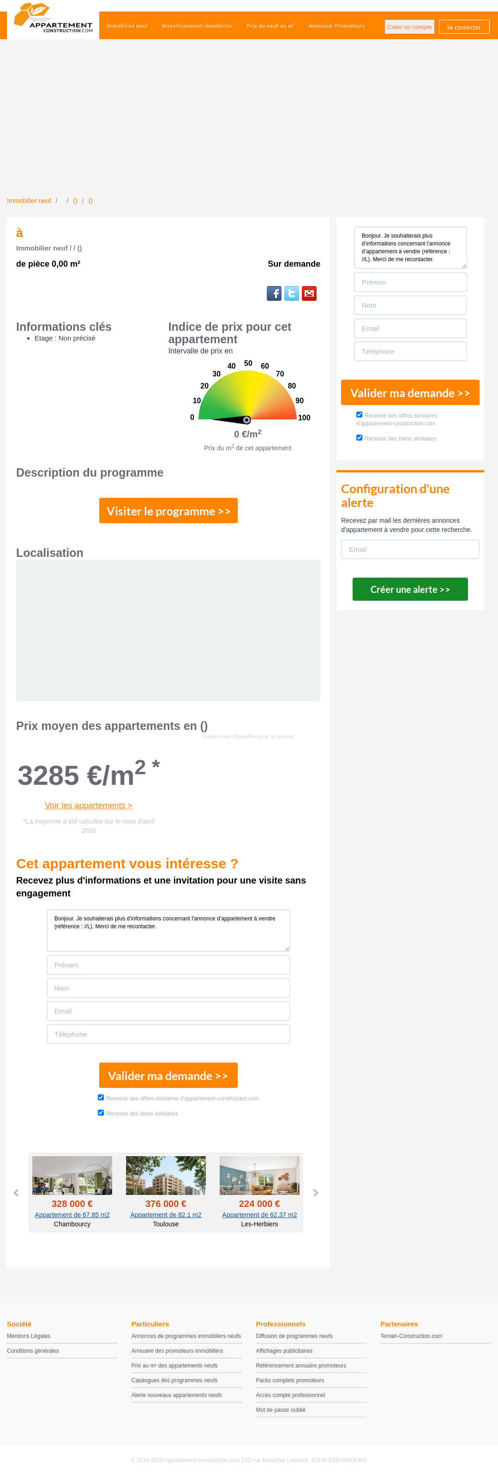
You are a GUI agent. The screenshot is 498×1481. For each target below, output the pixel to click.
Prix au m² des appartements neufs (175, 1365)
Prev (16, 1192)
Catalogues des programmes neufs (175, 1380)
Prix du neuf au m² (270, 26)
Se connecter (464, 27)
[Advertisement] (249, 126)
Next (315, 1192)
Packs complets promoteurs (290, 1380)
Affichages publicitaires (284, 1351)
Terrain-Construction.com (411, 1336)
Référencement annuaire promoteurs (301, 1365)
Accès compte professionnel (290, 1395)
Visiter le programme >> (169, 511)
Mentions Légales (28, 1336)
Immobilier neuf (127, 26)
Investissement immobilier (197, 26)
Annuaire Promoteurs (337, 26)
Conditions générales (33, 1351)
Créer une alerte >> (410, 589)
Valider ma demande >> (168, 1075)
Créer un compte (409, 27)
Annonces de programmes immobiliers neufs (186, 1336)
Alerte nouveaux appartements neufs (177, 1395)
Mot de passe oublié (281, 1410)
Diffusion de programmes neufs (294, 1336)
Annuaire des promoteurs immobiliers (177, 1351)
